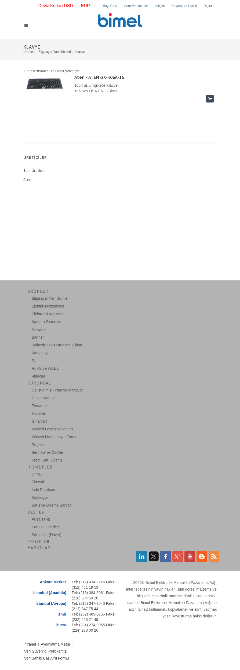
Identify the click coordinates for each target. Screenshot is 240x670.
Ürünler (28, 52)
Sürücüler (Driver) (46, 535)
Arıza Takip (41, 519)
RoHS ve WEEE (45, 368)
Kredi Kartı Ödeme (47, 460)
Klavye (80, 52)
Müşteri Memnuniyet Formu (54, 437)
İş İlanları (39, 421)
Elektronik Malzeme (48, 314)
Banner (38, 337)
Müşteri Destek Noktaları (52, 429)
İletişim (160, 6)
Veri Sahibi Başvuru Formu (46, 658)
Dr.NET (38, 474)
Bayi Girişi (110, 6)
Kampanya (41, 353)
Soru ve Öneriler (136, 6)
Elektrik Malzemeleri (48, 306)
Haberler (39, 413)
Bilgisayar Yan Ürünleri (54, 52)
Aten (27, 179)
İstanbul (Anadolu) (49, 593)
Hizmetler (40, 467)
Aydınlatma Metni (55, 644)
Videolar (38, 376)
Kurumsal (39, 383)
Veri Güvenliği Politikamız (45, 651)
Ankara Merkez (53, 582)
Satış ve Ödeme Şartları (52, 505)
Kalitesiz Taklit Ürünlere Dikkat (57, 345)
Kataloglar (40, 497)
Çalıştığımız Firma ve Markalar (57, 390)
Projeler (38, 444)
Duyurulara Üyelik (184, 6)
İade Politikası (43, 490)
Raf (35, 360)
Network (38, 329)
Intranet (29, 644)
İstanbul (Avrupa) (50, 603)
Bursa (61, 625)
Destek (36, 512)
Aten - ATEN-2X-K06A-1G (99, 77)
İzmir (61, 614)
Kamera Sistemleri (47, 322)
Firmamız (39, 406)
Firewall (38, 482)
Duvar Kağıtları (44, 398)
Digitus (208, 6)
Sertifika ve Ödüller (47, 452)
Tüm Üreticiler (35, 170)
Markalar (38, 547)
